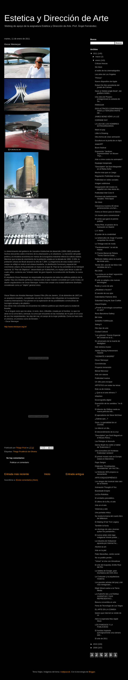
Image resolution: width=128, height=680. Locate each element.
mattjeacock (65, 672)
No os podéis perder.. (103, 558)
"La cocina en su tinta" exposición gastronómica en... (108, 275)
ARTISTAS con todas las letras (107, 385)
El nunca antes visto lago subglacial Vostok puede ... (107, 536)
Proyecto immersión (103, 367)
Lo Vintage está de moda (105, 244)
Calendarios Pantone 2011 (106, 297)
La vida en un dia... (103, 428)
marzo (98, 57)
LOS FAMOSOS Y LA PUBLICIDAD (104, 626)
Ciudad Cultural (101, 332)
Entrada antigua (75, 474)
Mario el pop (100, 130)
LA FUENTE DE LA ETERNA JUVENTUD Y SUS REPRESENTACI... (107, 596)
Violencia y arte (101, 509)
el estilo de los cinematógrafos (107, 71)
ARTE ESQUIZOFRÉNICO (106, 478)
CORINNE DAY (101, 120)
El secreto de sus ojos (104, 293)
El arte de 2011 (101, 638)
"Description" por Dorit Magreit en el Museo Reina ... (108, 436)
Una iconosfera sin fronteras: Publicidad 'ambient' (106, 452)
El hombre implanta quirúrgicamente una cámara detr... (107, 632)
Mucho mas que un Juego (105, 172)
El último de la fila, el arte (105, 502)
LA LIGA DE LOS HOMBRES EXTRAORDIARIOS (107, 125)
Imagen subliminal (102, 183)
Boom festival (100, 148)
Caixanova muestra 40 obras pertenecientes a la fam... (106, 207)
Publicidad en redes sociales (106, 180)
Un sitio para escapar (103, 382)
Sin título (98, 67)
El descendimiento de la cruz (106, 432)
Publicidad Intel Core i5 (104, 193)
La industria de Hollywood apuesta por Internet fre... (106, 542)
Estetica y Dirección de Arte (56, 18)
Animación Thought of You (105, 487)
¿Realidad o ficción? (103, 290)
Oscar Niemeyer (101, 360)
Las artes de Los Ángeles (105, 74)
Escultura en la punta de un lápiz (108, 140)
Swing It (98, 324)
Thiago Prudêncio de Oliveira (25, 451)
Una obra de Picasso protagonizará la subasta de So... (107, 99)
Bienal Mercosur (101, 371)
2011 (95, 53)
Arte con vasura (101, 374)
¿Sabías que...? (101, 419)
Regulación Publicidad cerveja (107, 176)
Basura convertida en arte (105, 602)
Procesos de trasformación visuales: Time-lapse (106, 197)
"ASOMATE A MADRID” (104, 356)
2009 (95, 648)
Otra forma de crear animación (107, 137)
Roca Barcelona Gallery (104, 313)
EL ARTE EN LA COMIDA (105, 609)
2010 (95, 644)
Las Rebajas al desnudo (105, 441)
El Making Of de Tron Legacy (107, 522)
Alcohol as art (100, 547)
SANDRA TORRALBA (104, 321)
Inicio (47, 474)
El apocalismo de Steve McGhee (108, 415)
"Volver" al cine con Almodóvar (107, 561)
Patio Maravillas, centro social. (107, 554)
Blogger (92, 672)
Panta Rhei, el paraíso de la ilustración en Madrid (106, 226)
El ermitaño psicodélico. (104, 498)
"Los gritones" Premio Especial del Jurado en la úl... (107, 336)
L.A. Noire (99, 231)
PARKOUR (99, 105)
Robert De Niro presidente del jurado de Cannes (107, 86)
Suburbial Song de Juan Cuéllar (108, 300)
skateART (99, 144)
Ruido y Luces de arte (104, 286)
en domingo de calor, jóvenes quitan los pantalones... (107, 530)
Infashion (98, 396)
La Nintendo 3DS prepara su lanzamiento (106, 473)
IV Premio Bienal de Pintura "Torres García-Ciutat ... (106, 254)
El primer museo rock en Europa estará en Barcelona (108, 457)
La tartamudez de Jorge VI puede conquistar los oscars (108, 239)
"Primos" (98, 78)
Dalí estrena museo (103, 347)
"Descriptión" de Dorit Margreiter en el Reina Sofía (108, 168)
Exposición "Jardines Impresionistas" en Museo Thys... (106, 153)
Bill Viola (98, 317)
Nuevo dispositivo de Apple (106, 81)
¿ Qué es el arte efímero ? (105, 393)
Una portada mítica (103, 512)
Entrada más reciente (16, 474)
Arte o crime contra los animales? (108, 159)
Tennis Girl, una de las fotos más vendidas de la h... (108, 266)
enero (98, 60)
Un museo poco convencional (107, 215)
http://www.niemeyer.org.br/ (15, 327)
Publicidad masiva (102, 378)
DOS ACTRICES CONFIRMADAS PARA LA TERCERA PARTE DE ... (109, 110)
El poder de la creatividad (105, 234)
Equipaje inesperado (103, 163)
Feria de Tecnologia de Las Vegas (109, 606)
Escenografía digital (103, 400)
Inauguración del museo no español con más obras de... (107, 188)
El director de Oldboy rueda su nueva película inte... (107, 410)
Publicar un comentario (19, 462)
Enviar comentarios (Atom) (27, 480)
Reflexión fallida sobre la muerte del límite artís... (108, 260)
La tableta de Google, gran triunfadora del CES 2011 (106, 572)
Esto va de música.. (103, 389)
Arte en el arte (101, 505)
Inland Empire (100, 304)
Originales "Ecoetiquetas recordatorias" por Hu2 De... (107, 467)
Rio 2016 (98, 271)
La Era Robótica (101, 494)
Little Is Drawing (101, 133)
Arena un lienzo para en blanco (107, 212)
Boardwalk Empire (102, 491)
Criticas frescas (101, 63)
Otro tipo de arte (101, 328)
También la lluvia (102, 526)
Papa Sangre (100, 462)
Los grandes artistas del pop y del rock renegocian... (108, 583)
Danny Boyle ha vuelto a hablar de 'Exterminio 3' (108, 446)
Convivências (100, 364)
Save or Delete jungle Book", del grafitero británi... (108, 92)
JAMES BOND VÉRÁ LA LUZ (107, 116)
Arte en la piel (100, 550)
